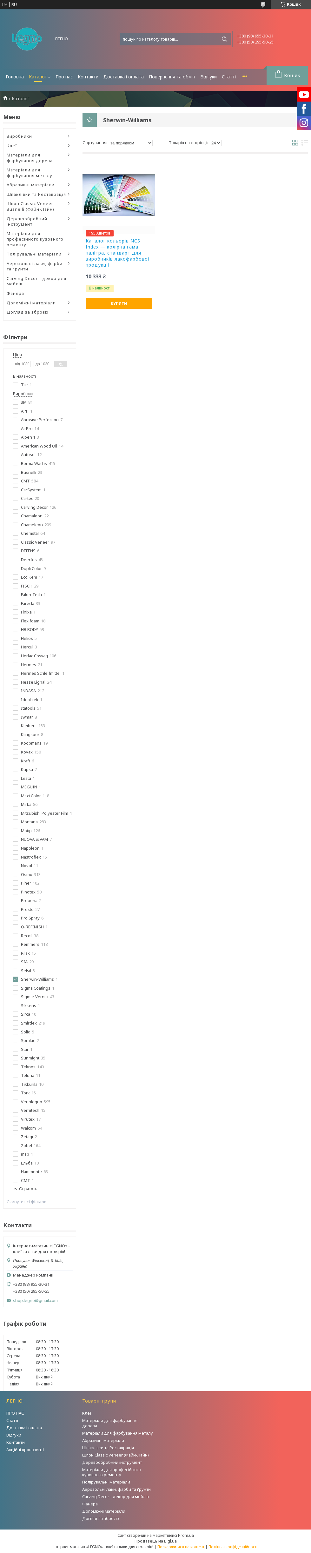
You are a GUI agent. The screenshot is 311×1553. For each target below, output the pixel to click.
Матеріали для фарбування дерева (30, 157)
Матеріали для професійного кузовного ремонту (35, 239)
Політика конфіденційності (232, 1547)
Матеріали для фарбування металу (29, 172)
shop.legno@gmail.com (35, 1300)
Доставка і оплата (123, 77)
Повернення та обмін (172, 77)
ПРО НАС (15, 1413)
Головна (15, 77)
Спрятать (28, 1188)
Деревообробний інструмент (27, 221)
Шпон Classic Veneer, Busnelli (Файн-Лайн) (30, 206)
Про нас (64, 77)
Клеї (12, 146)
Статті (229, 77)
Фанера (15, 293)
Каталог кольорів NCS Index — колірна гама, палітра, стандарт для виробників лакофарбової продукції (118, 253)
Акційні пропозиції (25, 1449)
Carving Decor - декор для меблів (36, 281)
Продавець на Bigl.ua (156, 1541)
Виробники (19, 136)
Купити (119, 303)
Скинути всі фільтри (27, 1202)
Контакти (88, 77)
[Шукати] (224, 39)
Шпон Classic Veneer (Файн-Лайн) (115, 1455)
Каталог (38, 77)
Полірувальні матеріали (34, 254)
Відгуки (208, 77)
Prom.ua (186, 1535)
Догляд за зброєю (28, 312)
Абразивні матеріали (31, 185)
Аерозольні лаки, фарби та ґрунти (35, 266)
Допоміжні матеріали (31, 303)
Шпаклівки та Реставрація (36, 194)
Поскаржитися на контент (180, 1547)
